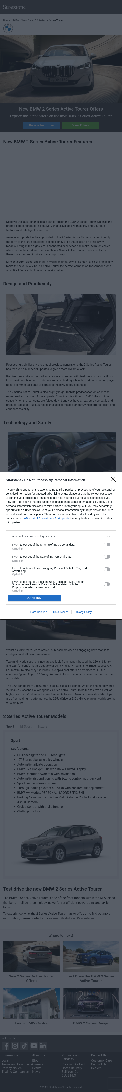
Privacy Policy (83, 612)
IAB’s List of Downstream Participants (46, 518)
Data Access (60, 612)
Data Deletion (38, 612)
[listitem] (61, 537)
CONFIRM (34, 598)
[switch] (107, 544)
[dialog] (61, 546)
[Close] (114, 480)
